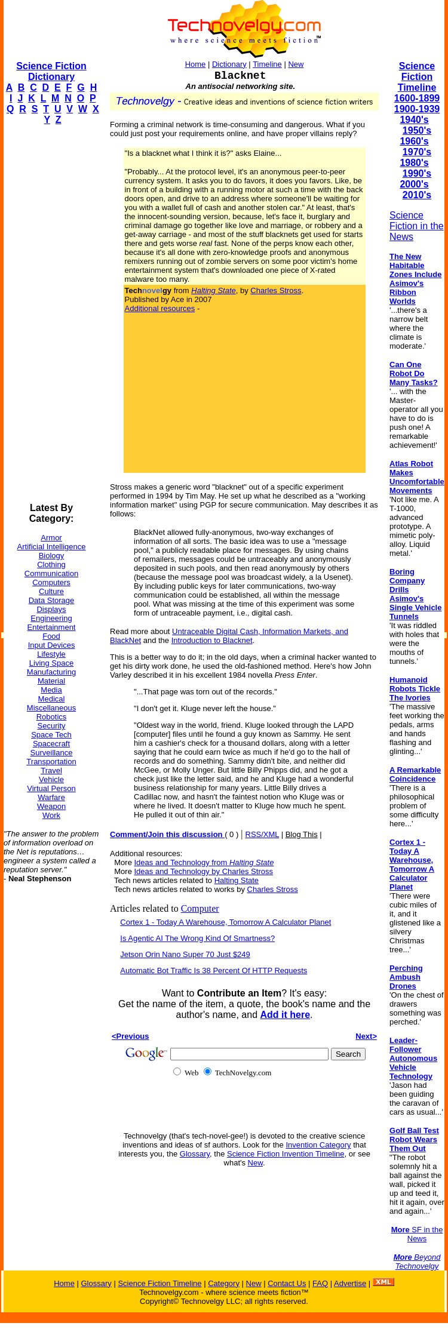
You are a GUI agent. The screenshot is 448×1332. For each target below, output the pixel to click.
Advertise (350, 1283)
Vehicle (51, 779)
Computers (51, 582)
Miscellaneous (51, 707)
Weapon (51, 806)
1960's (414, 141)
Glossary (195, 1153)
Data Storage (52, 600)
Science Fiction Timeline (417, 77)
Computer (200, 908)
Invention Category (318, 1144)
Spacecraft (51, 743)
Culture (51, 591)
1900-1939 (417, 109)
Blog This (302, 834)
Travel (51, 770)
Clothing (51, 564)
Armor (51, 537)
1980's (414, 163)
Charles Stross (275, 290)
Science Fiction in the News (416, 226)
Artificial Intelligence (51, 546)
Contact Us (287, 1283)
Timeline (267, 64)
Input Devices (51, 645)
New (295, 64)
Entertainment (51, 627)
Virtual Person (51, 788)
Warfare (51, 797)
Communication (51, 573)
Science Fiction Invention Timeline (286, 1153)
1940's (414, 120)
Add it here (285, 1015)
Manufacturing (51, 671)
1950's (417, 130)
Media (51, 689)
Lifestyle (51, 654)
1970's (417, 152)
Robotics (51, 716)
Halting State (236, 880)
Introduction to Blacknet (212, 640)
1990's (417, 173)
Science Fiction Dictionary (51, 71)
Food (51, 636)
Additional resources (160, 308)
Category (224, 1283)
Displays (51, 609)
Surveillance (51, 752)
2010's (417, 195)
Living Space (51, 663)
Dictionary (229, 64)
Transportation (51, 761)
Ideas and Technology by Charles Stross (203, 871)
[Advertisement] (51, 314)
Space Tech (51, 734)
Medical (51, 698)
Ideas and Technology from (204, 862)
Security (52, 725)
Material (51, 680)
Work (51, 815)
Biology (52, 555)
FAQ (320, 1283)
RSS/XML (263, 834)
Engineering (51, 618)
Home (195, 64)
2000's (414, 184)
